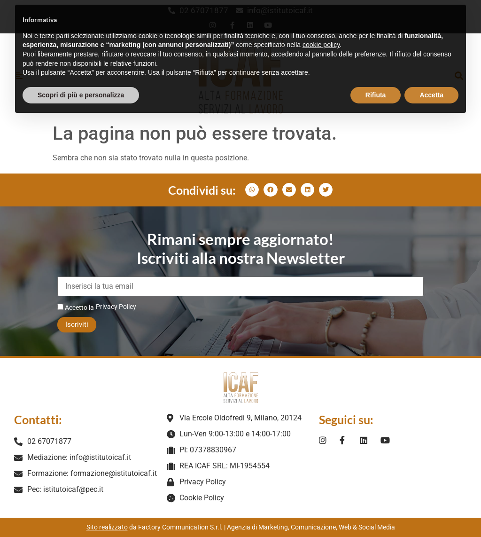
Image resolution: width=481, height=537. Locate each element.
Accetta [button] (431, 76)
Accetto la (75, 307)
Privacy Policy (116, 306)
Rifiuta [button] (375, 76)
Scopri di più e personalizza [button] (81, 76)
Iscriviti (76, 324)
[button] (252, 190)
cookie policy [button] (321, 27)
